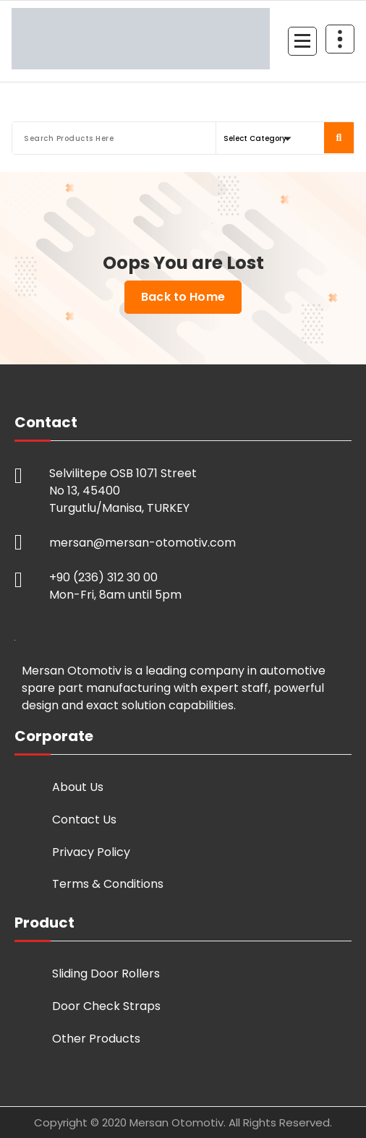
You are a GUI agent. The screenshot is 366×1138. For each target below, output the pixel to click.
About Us (77, 787)
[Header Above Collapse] (339, 39)
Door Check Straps (106, 1006)
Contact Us (84, 819)
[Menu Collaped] (302, 41)
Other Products (96, 1038)
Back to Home (183, 296)
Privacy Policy (91, 852)
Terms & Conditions (107, 884)
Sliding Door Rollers (106, 973)
